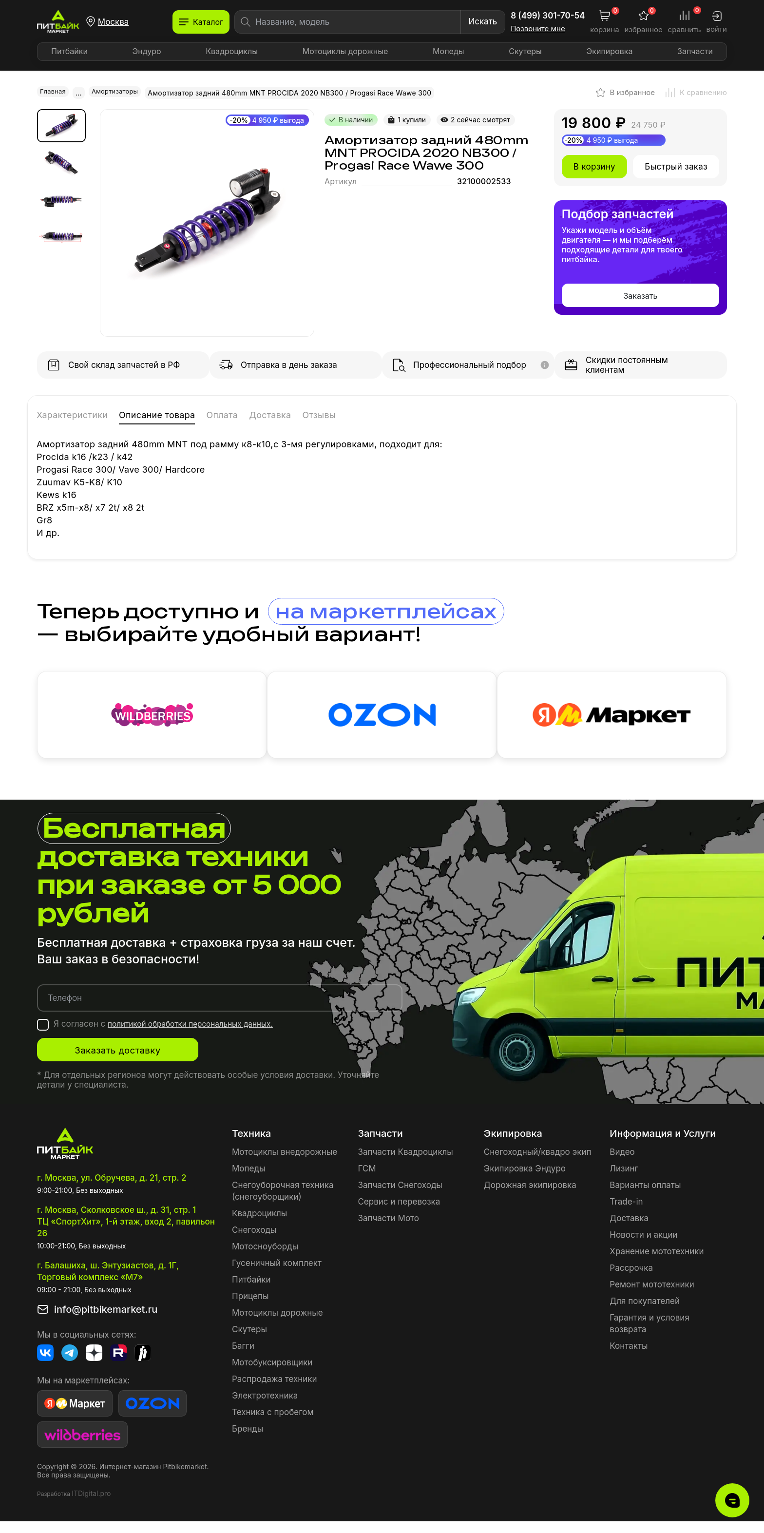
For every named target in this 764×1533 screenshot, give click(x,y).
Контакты (629, 1357)
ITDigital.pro (91, 1505)
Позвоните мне (538, 28)
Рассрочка (631, 1279)
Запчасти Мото (388, 1230)
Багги (243, 1357)
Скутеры (525, 51)
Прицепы (250, 1308)
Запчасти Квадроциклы (405, 1164)
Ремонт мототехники (652, 1296)
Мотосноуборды (265, 1258)
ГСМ (367, 1180)
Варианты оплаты (645, 1197)
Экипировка (610, 51)
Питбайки (69, 51)
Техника (251, 1145)
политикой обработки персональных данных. (199, 1035)
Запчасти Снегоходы (400, 1197)
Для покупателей (645, 1313)
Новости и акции (643, 1246)
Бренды (247, 1440)
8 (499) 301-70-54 (548, 15)
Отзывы (388, 414)
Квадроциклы (232, 51)
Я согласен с (172, 1035)
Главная (54, 92)
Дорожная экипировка (530, 1197)
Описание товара (189, 414)
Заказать (640, 295)
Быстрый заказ (676, 166)
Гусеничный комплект (277, 1275)
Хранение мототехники (657, 1263)
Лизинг (624, 1180)
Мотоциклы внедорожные (284, 1164)
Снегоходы (254, 1241)
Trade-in (626, 1213)
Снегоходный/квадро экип (538, 1164)
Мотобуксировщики (272, 1374)
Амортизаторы (119, 92)
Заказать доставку (134, 1062)
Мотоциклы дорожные (345, 51)
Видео (622, 1164)
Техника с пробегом (273, 1424)
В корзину (594, 166)
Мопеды (448, 51)
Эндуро (147, 51)
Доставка (329, 414)
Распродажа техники (274, 1391)
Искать (482, 21)
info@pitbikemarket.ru (105, 1321)
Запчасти (695, 51)
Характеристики (83, 414)
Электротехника (265, 1407)
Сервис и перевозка (399, 1213)
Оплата (269, 414)
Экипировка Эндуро (525, 1180)
